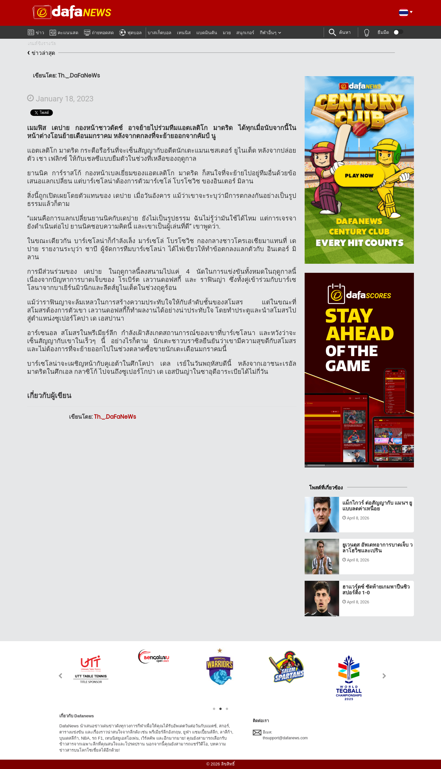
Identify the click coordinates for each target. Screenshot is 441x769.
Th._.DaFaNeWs (115, 417)
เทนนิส (184, 32)
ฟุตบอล (130, 31)
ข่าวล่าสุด (41, 53)
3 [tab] (227, 709)
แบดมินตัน (206, 32)
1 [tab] (214, 709)
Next (384, 676)
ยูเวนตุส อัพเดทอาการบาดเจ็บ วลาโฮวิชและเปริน (377, 548)
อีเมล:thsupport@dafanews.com (280, 735)
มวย (227, 32)
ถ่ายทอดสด (99, 31)
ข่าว (36, 31)
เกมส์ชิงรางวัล (42, 43)
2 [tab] (220, 709)
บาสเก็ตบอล (160, 32)
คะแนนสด (64, 31)
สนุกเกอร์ (245, 32)
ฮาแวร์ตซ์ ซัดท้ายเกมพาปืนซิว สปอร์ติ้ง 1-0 (376, 590)
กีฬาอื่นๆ (268, 32)
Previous (56, 676)
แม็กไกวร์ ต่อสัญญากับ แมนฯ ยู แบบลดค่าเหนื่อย (377, 506)
